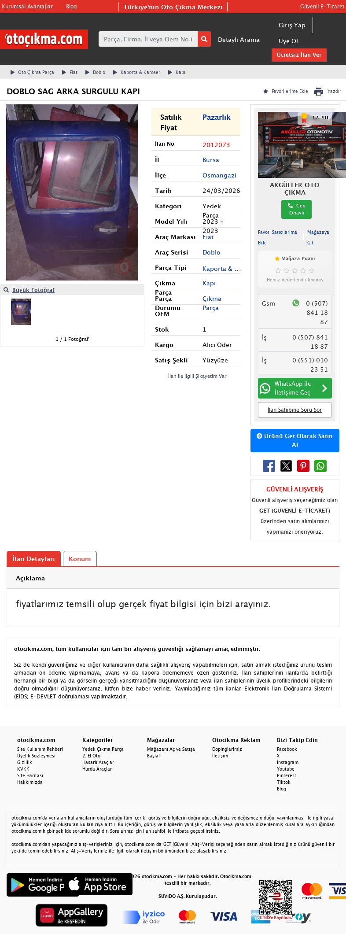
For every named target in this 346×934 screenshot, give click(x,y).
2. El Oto (91, 755)
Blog (71, 6)
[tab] (173, 578)
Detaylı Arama (239, 39)
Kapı (176, 72)
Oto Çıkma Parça (32, 72)
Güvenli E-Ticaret (322, 6)
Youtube (285, 769)
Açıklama (30, 578)
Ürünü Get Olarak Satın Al (295, 440)
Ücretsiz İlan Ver (299, 55)
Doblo (95, 72)
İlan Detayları (33, 558)
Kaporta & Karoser (136, 72)
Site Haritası (30, 775)
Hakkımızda (30, 782)
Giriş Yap (292, 25)
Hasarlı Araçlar (98, 762)
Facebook (287, 749)
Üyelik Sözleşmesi (36, 755)
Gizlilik (24, 762)
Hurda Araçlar (97, 769)
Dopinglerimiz (227, 749)
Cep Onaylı (297, 209)
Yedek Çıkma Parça (103, 749)
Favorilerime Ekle (285, 91)
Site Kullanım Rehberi (40, 749)
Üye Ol (288, 40)
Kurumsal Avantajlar (27, 6)
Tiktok (284, 782)
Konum (80, 558)
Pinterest (286, 775)
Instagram (287, 762)
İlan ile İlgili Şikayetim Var (197, 376)
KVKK (23, 769)
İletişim (220, 755)
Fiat (69, 72)
